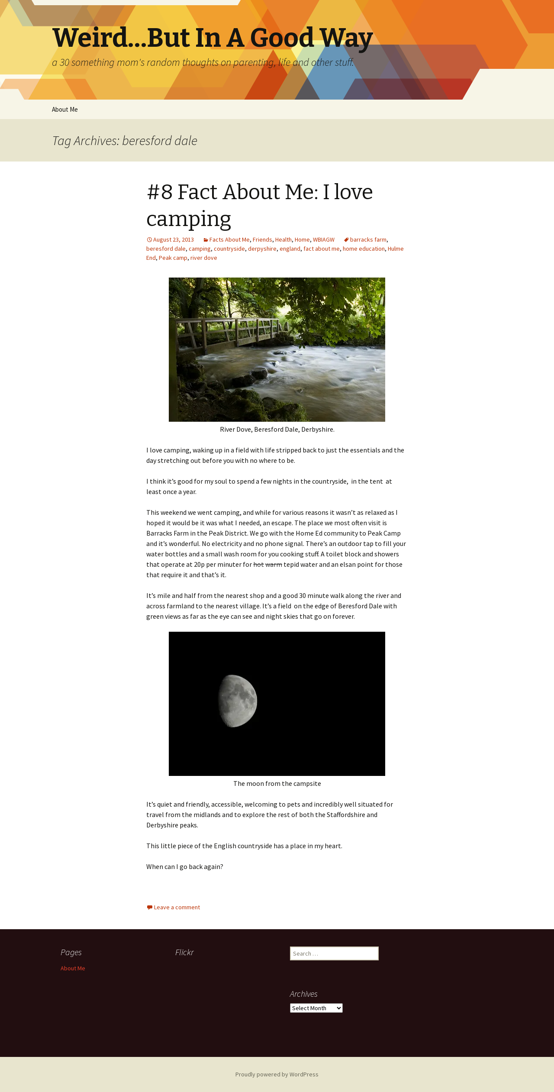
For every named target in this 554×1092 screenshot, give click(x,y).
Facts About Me (229, 239)
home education (364, 248)
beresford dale (166, 248)
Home (302, 239)
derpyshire (262, 248)
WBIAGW (324, 239)
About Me (65, 109)
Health (283, 239)
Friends (262, 239)
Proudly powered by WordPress (277, 1074)
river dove (203, 258)
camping (200, 248)
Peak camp (173, 258)
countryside (229, 248)
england (290, 248)
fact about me (321, 248)
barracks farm (368, 239)
